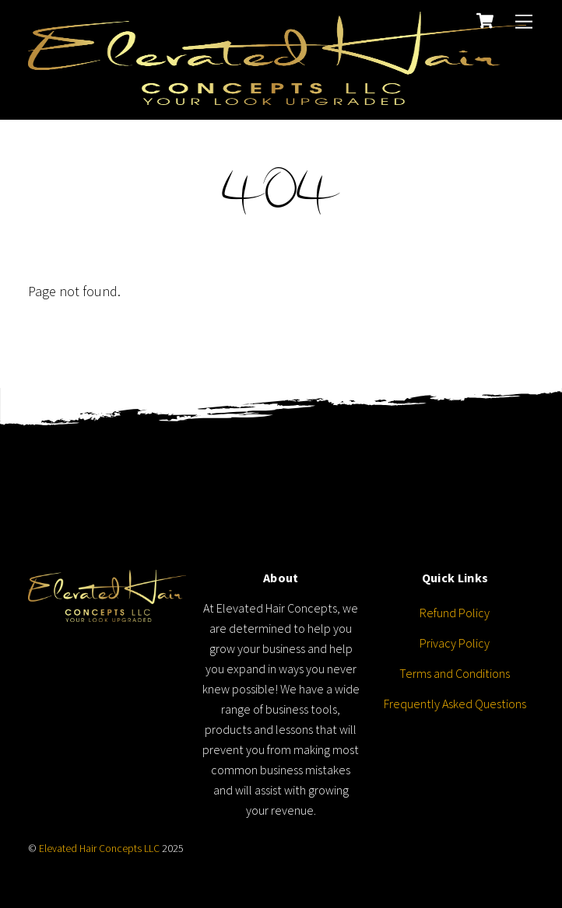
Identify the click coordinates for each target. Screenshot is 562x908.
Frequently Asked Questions (455, 703)
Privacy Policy (455, 643)
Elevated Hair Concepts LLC (99, 848)
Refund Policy (455, 612)
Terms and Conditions (454, 673)
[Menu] (523, 21)
